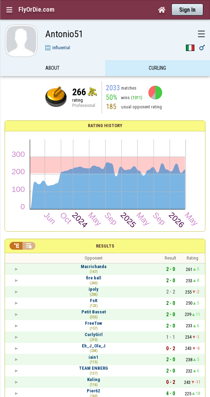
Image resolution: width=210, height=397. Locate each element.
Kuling (93, 379)
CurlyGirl (94, 334)
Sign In (187, 9)
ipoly (93, 289)
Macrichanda (93, 266)
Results (105, 246)
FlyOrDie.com (36, 9)
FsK (93, 300)
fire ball (93, 277)
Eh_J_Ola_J (94, 345)
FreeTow (93, 323)
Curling (157, 68)
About (52, 68)
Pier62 (93, 390)
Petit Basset (93, 311)
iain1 (93, 357)
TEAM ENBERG (93, 368)
